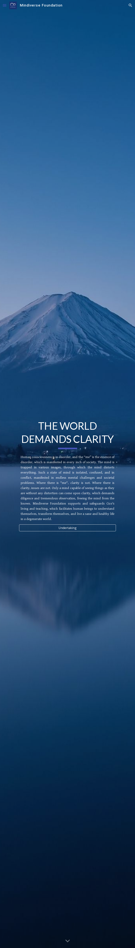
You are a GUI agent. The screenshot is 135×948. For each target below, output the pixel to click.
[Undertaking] (67, 528)
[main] (67, 434)
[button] (4, 5)
